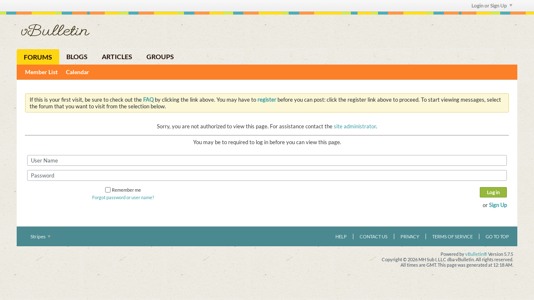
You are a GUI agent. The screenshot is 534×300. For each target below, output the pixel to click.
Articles (117, 56)
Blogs (77, 56)
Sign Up (498, 205)
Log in (493, 192)
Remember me (123, 189)
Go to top (497, 236)
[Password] (267, 175)
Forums (38, 57)
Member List (41, 71)
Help (341, 236)
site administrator (355, 126)
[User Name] (267, 160)
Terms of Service (452, 236)
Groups (160, 56)
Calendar (77, 71)
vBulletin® (476, 254)
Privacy (409, 236)
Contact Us (374, 236)
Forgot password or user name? (123, 197)
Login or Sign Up (491, 5)
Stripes (40, 236)
